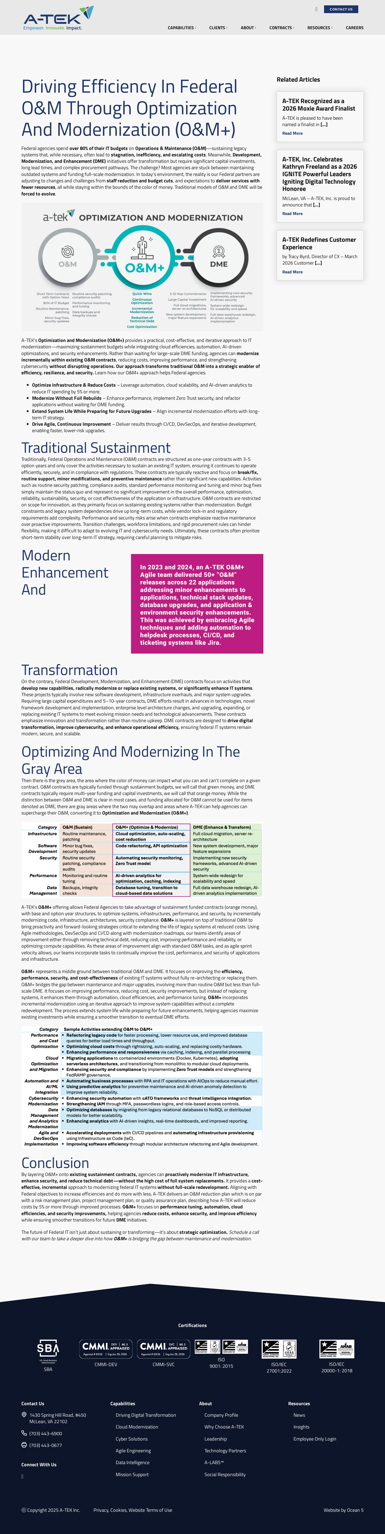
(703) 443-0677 (45, 1445)
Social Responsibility (225, 1474)
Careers (355, 28)
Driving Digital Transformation (146, 1415)
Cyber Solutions (132, 1439)
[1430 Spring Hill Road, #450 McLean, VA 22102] (59, 1418)
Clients (217, 28)
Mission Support (132, 1474)
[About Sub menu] (255, 28)
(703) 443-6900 (45, 1433)
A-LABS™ (214, 1462)
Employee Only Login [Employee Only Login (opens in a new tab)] (315, 1439)
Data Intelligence (132, 1462)
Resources (318, 28)
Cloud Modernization (137, 1427)
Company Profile (221, 1415)
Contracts (281, 28)
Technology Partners (225, 1451)
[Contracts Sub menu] (293, 28)
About (247, 28)
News (299, 1415)
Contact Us (341, 9)
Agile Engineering (133, 1451)
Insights (301, 1427)
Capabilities (181, 28)
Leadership (216, 1439)
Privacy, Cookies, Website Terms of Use (133, 1510)
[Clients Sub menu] (226, 28)
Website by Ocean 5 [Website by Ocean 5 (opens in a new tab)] (344, 1510)
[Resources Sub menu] (331, 28)
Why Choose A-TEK (224, 1427)
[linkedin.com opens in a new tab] (22, 1476)
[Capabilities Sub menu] (195, 28)
